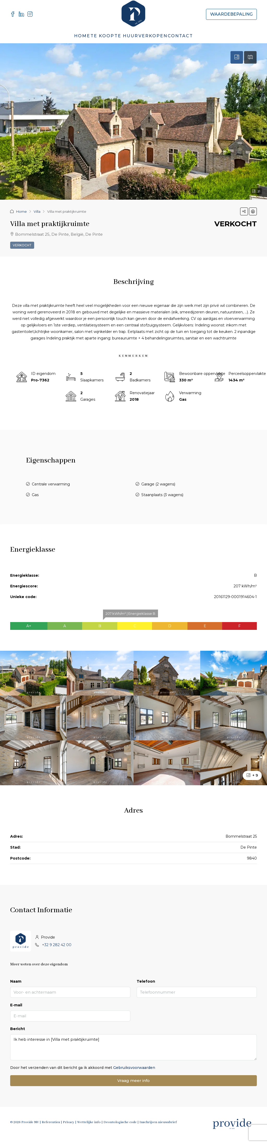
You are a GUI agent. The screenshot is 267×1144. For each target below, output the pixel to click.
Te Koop (102, 35)
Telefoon (146, 981)
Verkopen (152, 35)
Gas (35, 494)
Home (82, 35)
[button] (244, 211)
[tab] (236, 57)
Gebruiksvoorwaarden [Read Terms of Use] (134, 1067)
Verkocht (22, 245)
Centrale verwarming (51, 484)
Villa (37, 211)
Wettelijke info (89, 1122)
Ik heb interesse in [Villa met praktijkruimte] (133, 1047)
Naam (15, 981)
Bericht (17, 1028)
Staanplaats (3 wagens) (162, 494)
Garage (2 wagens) (158, 484)
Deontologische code (120, 1122)
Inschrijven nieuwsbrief (158, 1122)
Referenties (51, 1122)
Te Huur (126, 35)
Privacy (68, 1122)
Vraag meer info (133, 1080)
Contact (180, 35)
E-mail (16, 1005)
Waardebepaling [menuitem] (231, 14)
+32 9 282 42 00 (56, 944)
